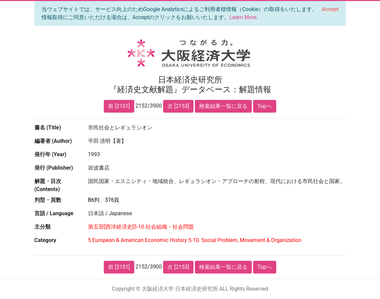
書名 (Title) (47, 127)
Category (45, 240)
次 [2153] (178, 106)
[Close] (330, 9)
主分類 (42, 227)
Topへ (264, 106)
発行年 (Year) (50, 154)
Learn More (242, 17)
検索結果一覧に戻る (223, 106)
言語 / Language (54, 213)
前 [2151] (119, 106)
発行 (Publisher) (53, 168)
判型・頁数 (47, 200)
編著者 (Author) (53, 141)
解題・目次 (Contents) (47, 185)
